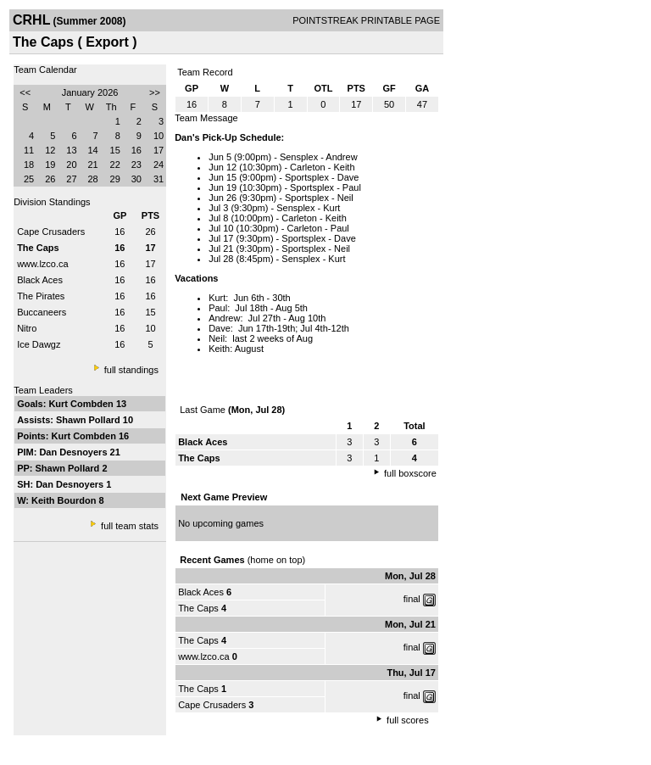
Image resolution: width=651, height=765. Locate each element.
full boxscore (410, 473)
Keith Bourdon (64, 500)
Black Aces (40, 280)
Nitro (26, 328)
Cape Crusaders (51, 231)
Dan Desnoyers (74, 452)
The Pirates (40, 296)
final (411, 599)
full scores (408, 720)
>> (154, 92)
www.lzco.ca (43, 264)
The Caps (199, 608)
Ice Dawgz (38, 344)
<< (25, 92)
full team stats (130, 526)
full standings (131, 370)
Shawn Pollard (89, 420)
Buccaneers (41, 312)
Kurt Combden (81, 404)
